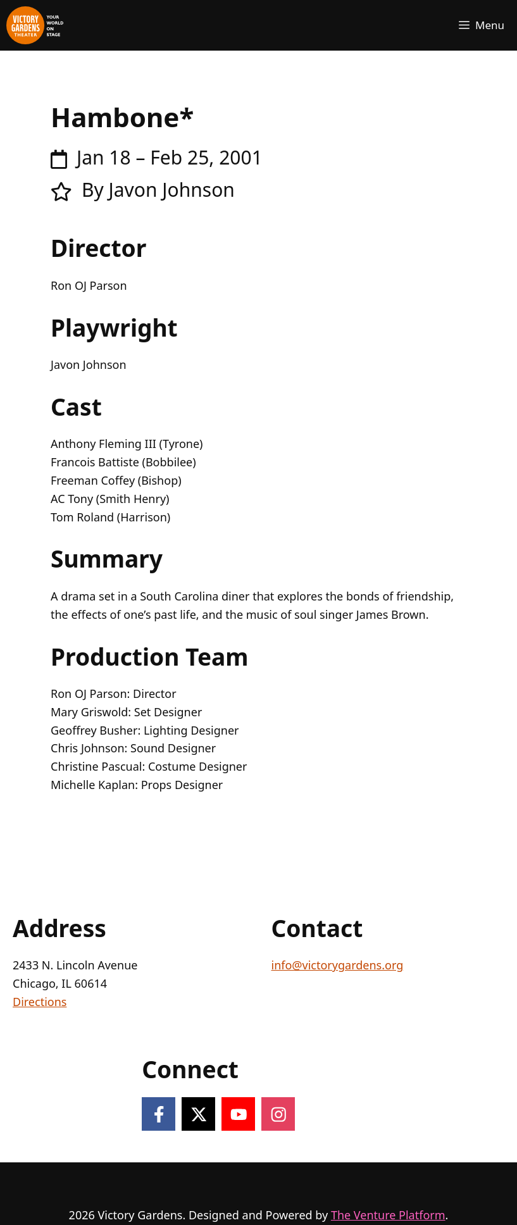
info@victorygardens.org (337, 965)
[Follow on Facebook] (158, 1114)
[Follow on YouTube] (238, 1114)
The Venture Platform (388, 1214)
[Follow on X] (198, 1114)
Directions (39, 1001)
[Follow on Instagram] (278, 1114)
